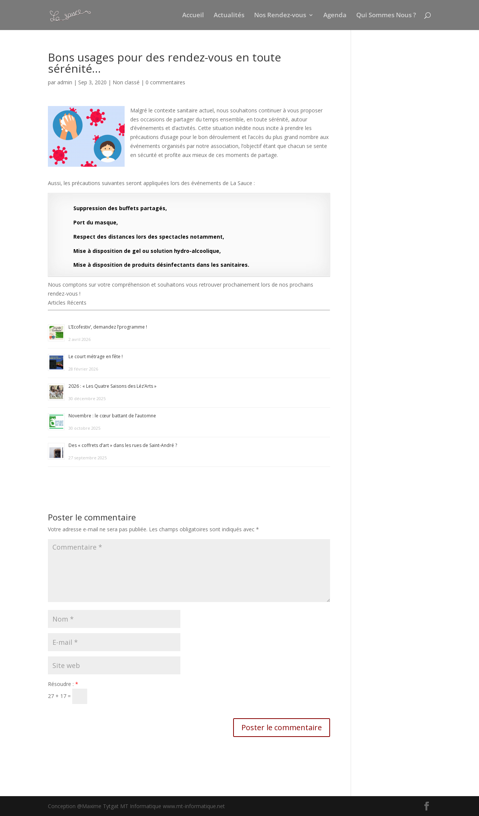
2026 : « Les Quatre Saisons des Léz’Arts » (112, 386)
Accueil (193, 15)
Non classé (126, 82)
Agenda (335, 15)
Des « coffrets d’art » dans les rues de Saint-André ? (122, 445)
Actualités (229, 15)
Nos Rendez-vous (280, 15)
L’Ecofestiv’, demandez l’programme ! (107, 327)
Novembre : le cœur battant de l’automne (112, 415)
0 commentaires (165, 82)
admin (64, 82)
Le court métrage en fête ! (95, 356)
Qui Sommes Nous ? (386, 15)
